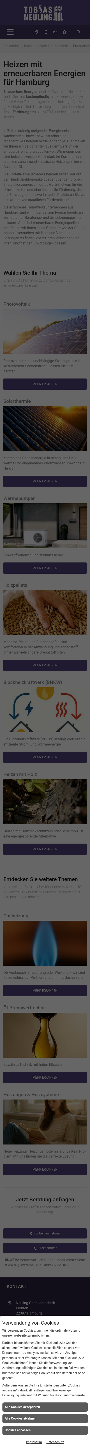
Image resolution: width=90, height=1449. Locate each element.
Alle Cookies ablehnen (20, 1418)
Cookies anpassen (18, 1430)
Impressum (34, 1442)
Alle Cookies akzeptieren (22, 1407)
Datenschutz (55, 1442)
